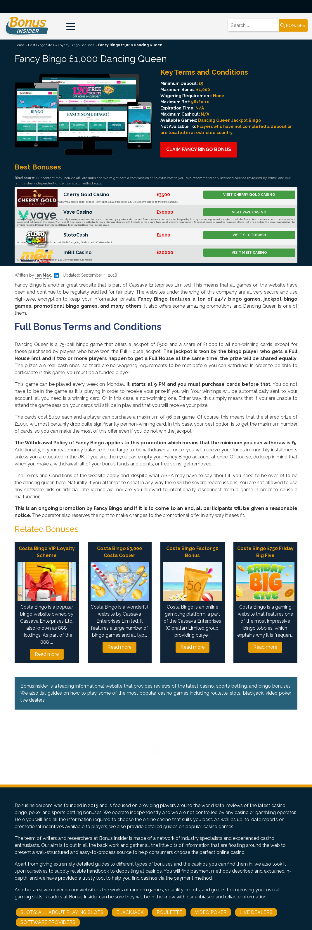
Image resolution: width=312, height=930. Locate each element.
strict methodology (86, 183)
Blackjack (130, 912)
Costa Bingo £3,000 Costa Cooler (119, 552)
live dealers (32, 700)
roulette (219, 693)
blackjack (253, 693)
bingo (265, 686)
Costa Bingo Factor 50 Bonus (192, 552)
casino (207, 686)
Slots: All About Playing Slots (61, 912)
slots (235, 693)
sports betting (231, 686)
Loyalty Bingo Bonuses (76, 45)
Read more (47, 654)
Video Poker (211, 912)
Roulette (169, 912)
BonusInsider (34, 686)
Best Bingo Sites (41, 45)
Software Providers (47, 922)
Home (19, 45)
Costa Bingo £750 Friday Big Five (265, 552)
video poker (278, 693)
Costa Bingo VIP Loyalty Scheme (47, 552)
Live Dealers (256, 912)
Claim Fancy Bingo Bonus (198, 149)
